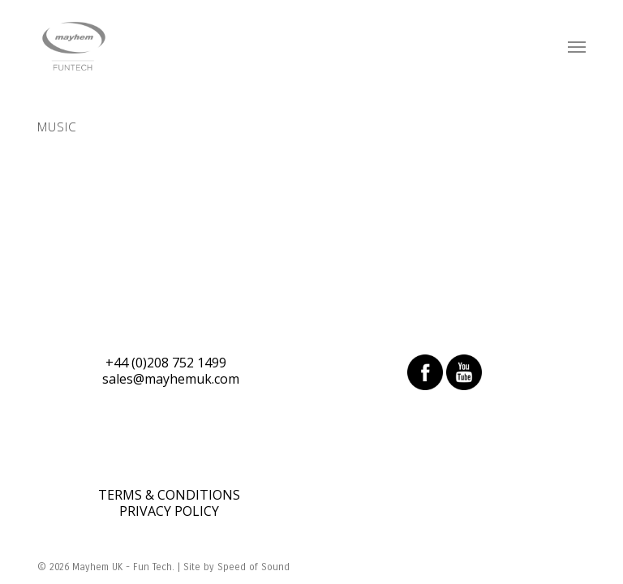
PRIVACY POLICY (169, 511)
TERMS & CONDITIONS (169, 495)
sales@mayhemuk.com (170, 379)
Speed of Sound (253, 567)
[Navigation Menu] (577, 46)
